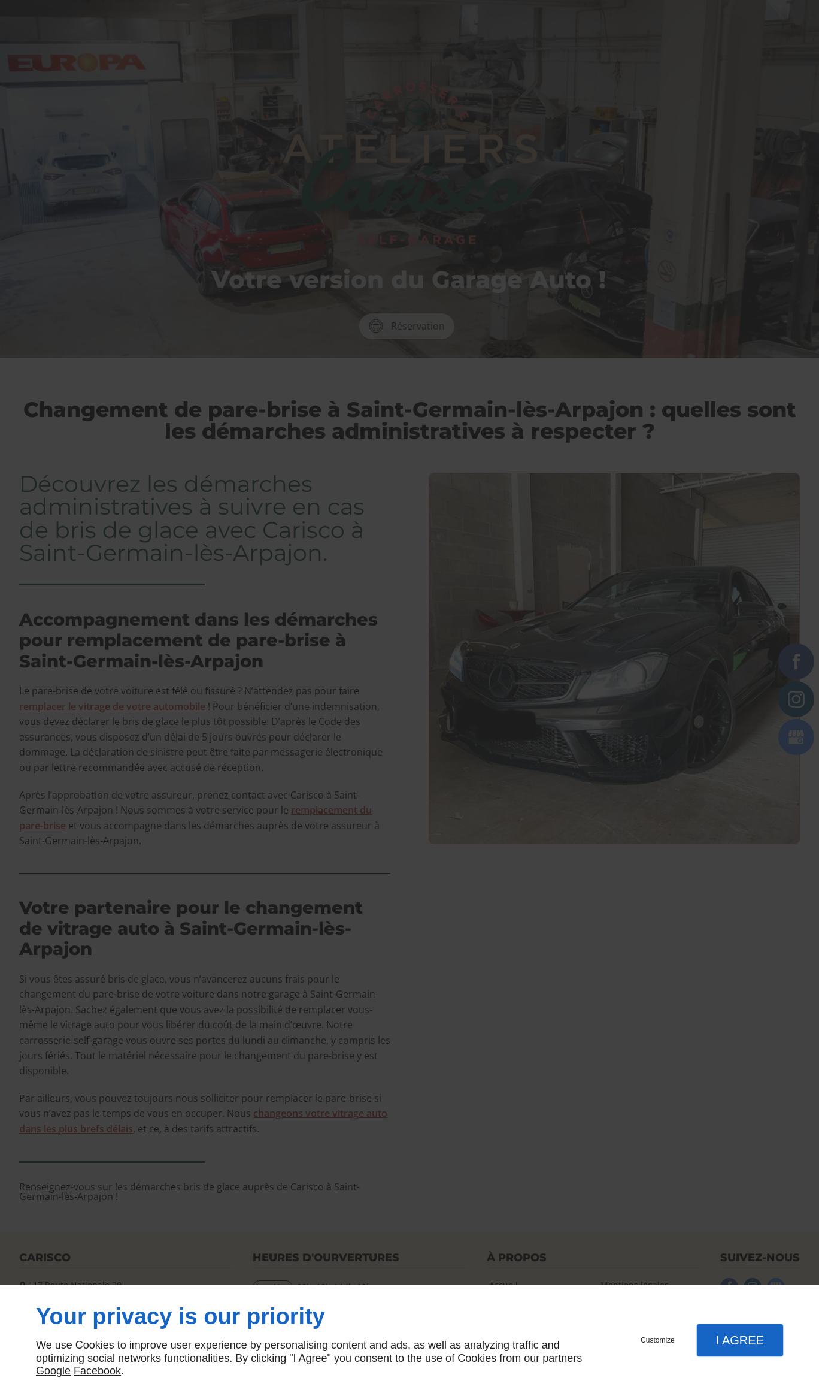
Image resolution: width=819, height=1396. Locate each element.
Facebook (97, 1371)
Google (53, 1371)
